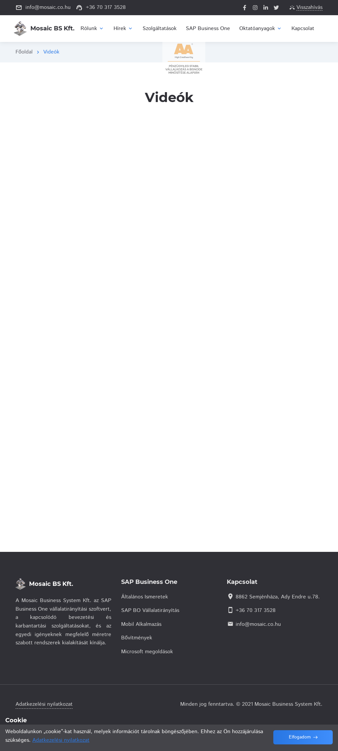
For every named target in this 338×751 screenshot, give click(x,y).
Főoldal (24, 52)
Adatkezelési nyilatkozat (44, 704)
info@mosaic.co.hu (258, 624)
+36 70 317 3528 (256, 610)
